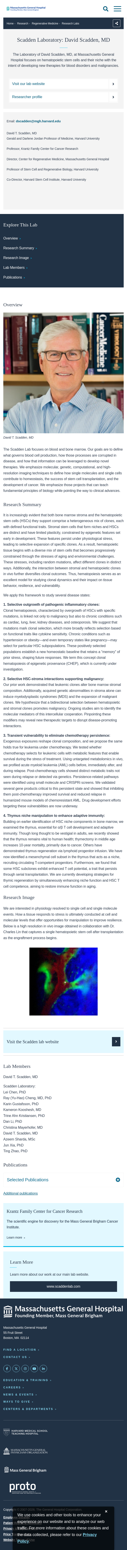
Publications (12, 277)
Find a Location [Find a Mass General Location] (19, 1349)
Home (10, 23)
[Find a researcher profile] (63, 97)
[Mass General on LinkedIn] (43, 1368)
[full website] (63, 1286)
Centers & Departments (28, 1409)
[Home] (42, 9)
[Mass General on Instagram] (25, 1368)
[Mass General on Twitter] (16, 1368)
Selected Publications (27, 1179)
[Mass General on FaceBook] (7, 1368)
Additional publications (20, 1193)
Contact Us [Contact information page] (15, 1357)
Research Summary (18, 248)
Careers (12, 1387)
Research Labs (70, 23)
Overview (10, 238)
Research (22, 23)
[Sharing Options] (116, 23)
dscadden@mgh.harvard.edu (38, 121)
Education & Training (25, 1380)
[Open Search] (105, 8)
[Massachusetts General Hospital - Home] (63, 1311)
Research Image (16, 258)
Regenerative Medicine (45, 23)
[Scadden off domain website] (63, 83)
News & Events (18, 1394)
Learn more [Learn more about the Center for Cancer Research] (14, 1237)
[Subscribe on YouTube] (34, 1368)
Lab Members (14, 267)
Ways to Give (16, 1401)
